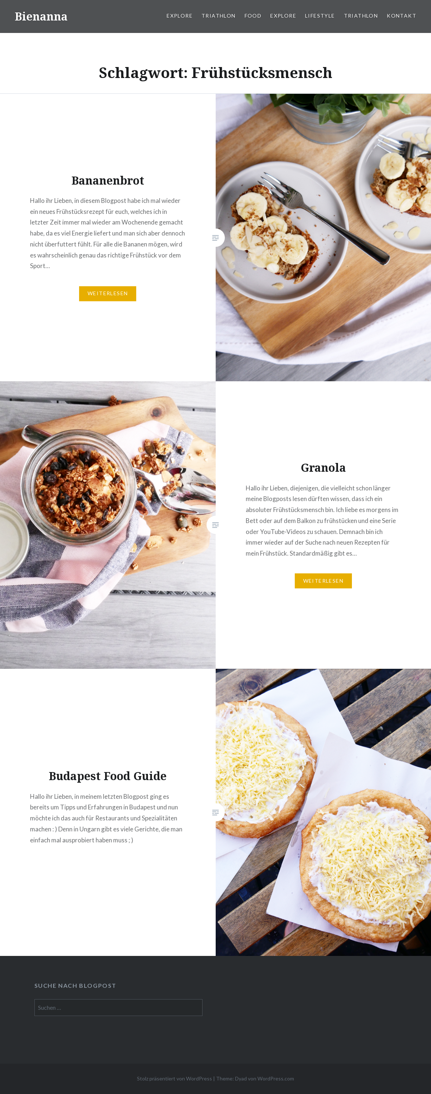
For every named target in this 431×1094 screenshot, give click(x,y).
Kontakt (401, 15)
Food (253, 15)
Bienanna (41, 16)
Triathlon (218, 15)
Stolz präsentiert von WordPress (174, 1078)
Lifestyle (320, 15)
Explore (180, 15)
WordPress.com (275, 1078)
